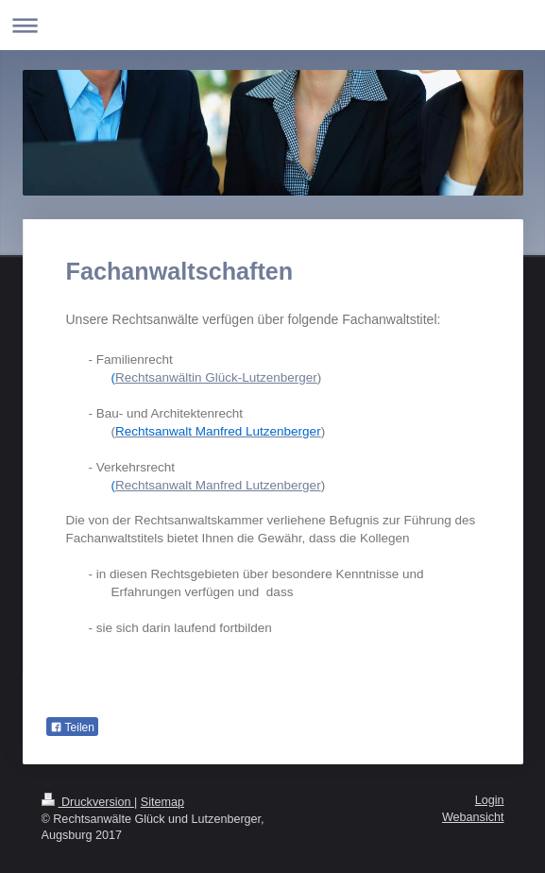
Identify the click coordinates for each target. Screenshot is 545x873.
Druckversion (88, 802)
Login (489, 800)
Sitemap (162, 802)
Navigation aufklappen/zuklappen (272, 25)
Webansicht (473, 817)
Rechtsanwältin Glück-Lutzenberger (216, 377)
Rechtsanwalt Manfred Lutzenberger (218, 485)
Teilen (72, 727)
